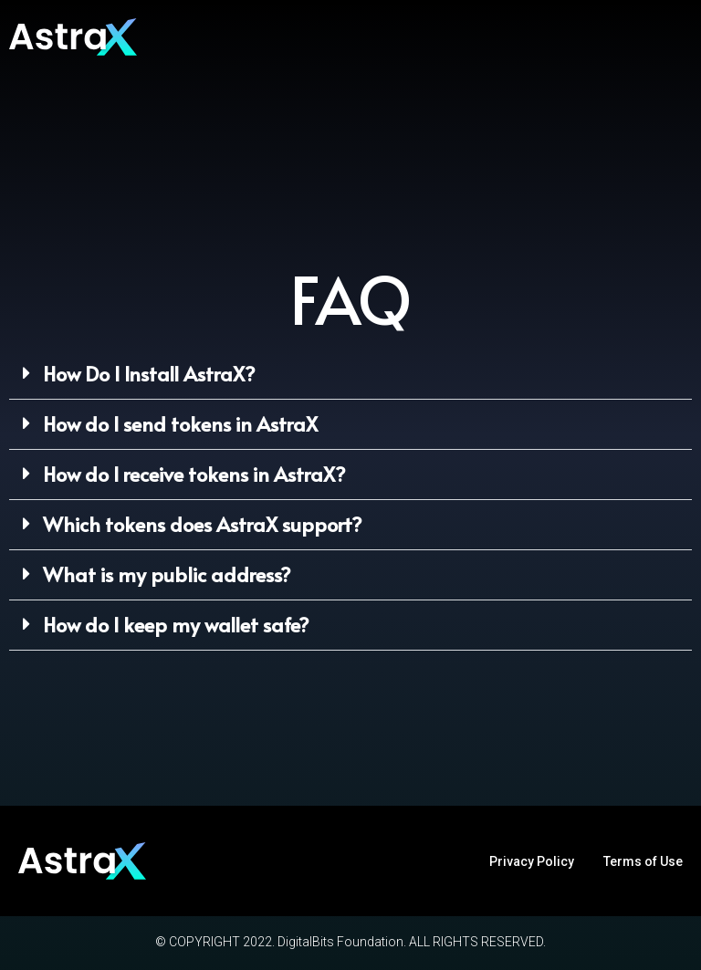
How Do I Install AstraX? (149, 373)
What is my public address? (167, 574)
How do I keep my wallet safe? (176, 624)
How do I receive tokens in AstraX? (194, 473)
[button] (350, 374)
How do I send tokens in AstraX (180, 423)
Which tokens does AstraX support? (202, 523)
